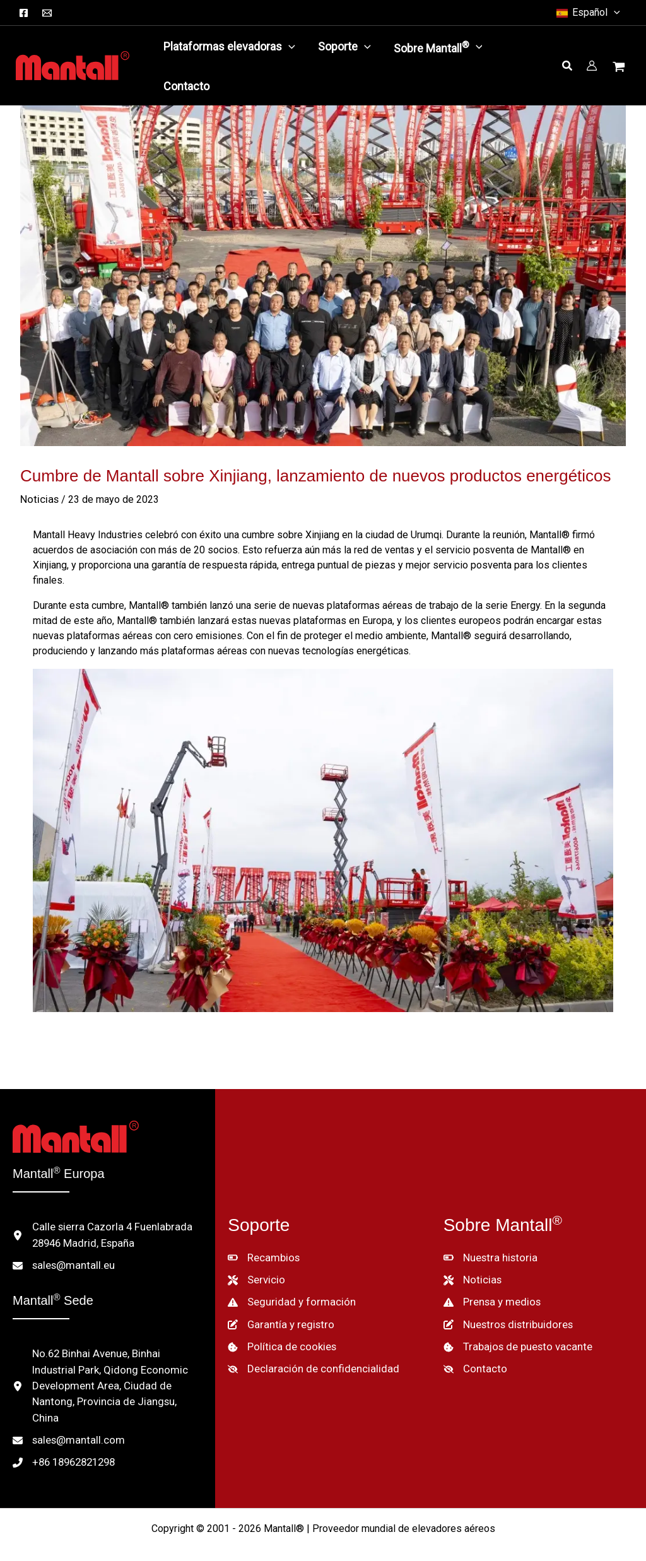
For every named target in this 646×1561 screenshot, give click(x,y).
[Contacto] (472, 1355)
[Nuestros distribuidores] (505, 1312)
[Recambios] (262, 1248)
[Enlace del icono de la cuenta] (591, 65)
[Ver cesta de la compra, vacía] (620, 68)
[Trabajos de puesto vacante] (513, 1333)
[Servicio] (255, 1269)
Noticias (38, 499)
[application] (288, 47)
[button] (587, 12)
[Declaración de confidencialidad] (307, 1355)
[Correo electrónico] (47, 13)
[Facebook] (24, 13)
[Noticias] (471, 1269)
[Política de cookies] (280, 1333)
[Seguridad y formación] (287, 1291)
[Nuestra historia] (488, 1248)
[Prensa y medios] (490, 1291)
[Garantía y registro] (277, 1312)
